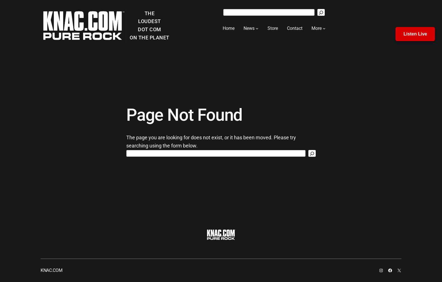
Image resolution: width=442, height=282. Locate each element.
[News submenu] (257, 28)
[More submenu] (324, 28)
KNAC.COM (51, 270)
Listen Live (415, 34)
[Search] (321, 12)
